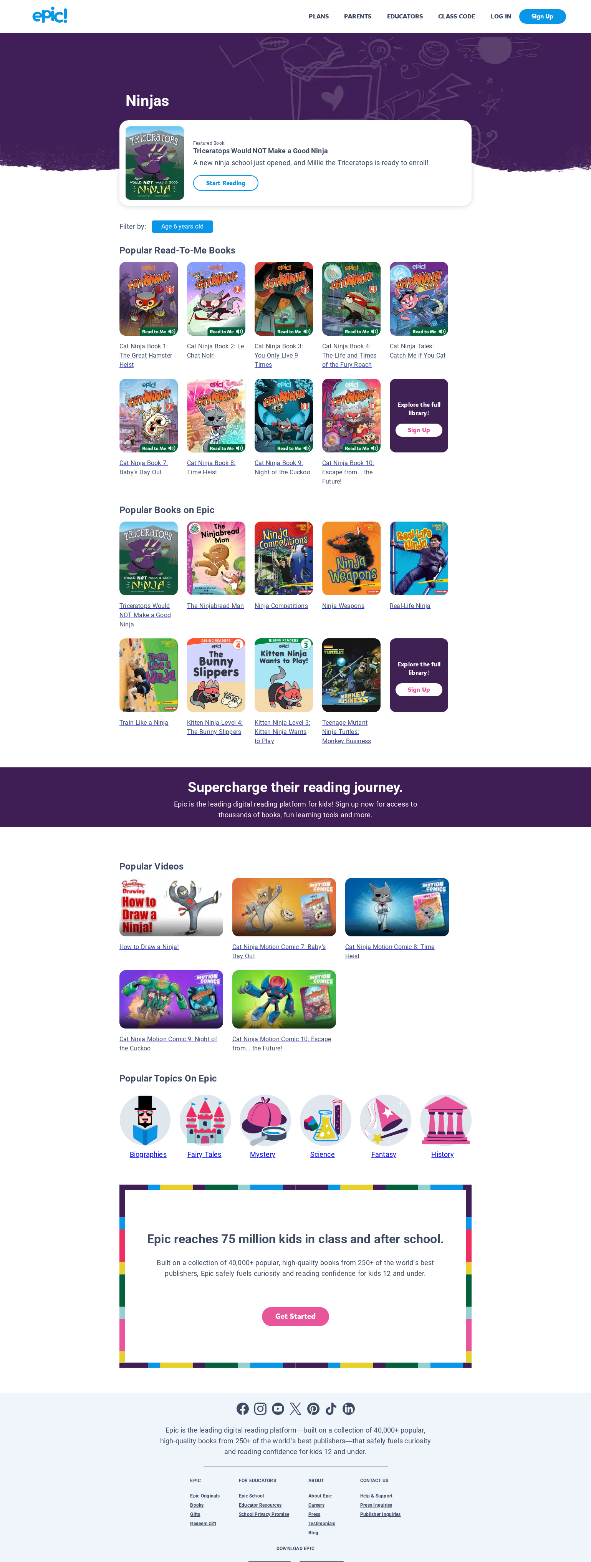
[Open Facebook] (243, 1409)
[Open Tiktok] (331, 1409)
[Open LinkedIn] (349, 1409)
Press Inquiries (376, 1505)
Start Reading (226, 183)
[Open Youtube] (278, 1409)
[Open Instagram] (260, 1409)
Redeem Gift (203, 1523)
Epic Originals (204, 1496)
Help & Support (376, 1496)
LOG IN (501, 16)
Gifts (195, 1514)
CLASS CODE (456, 16)
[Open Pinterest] (313, 1409)
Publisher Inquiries (380, 1514)
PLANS (319, 16)
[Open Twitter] (296, 1409)
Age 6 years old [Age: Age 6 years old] (182, 226)
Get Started (295, 1316)
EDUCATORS (405, 16)
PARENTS (357, 16)
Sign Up (419, 430)
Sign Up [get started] (542, 16)
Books (197, 1505)
